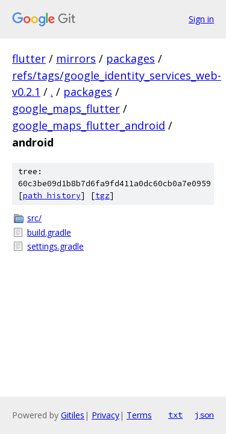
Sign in (201, 19)
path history (52, 195)
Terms (139, 415)
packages (130, 58)
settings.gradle (55, 246)
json (204, 414)
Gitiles (72, 415)
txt (175, 414)
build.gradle (49, 232)
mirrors (76, 58)
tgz (102, 195)
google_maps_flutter (66, 108)
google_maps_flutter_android (88, 125)
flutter (29, 58)
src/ (34, 218)
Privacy (105, 415)
